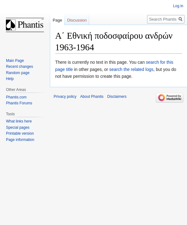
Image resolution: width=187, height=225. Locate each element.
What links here (19, 121)
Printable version (20, 133)
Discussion (77, 20)
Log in (178, 6)
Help (10, 79)
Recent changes (19, 66)
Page (57, 20)
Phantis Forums (19, 103)
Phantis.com (16, 97)
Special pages (17, 127)
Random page (17, 73)
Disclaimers (117, 96)
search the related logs (131, 69)
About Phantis (91, 96)
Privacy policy (65, 96)
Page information (20, 140)
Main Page (15, 60)
